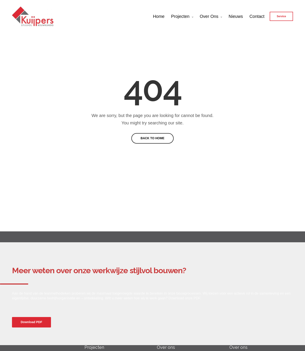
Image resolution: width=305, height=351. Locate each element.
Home (158, 16)
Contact (256, 16)
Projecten (180, 16)
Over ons (209, 16)
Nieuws (236, 16)
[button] (31, 322)
